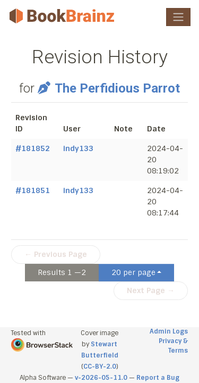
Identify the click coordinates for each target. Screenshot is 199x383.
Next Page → (151, 290)
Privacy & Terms (173, 346)
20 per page (133, 272)
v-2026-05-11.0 (101, 377)
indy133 (78, 148)
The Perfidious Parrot (108, 88)
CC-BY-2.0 (99, 366)
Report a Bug (157, 377)
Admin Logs (169, 331)
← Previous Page (55, 254)
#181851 (32, 190)
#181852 (32, 148)
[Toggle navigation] (178, 17)
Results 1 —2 (62, 272)
